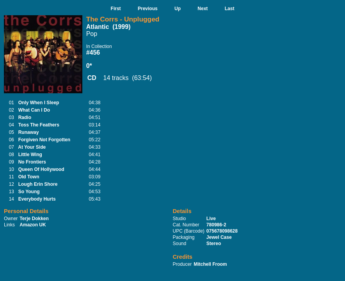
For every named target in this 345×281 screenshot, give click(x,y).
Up (177, 8)
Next (202, 8)
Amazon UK (33, 225)
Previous (148, 8)
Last (230, 8)
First (116, 8)
